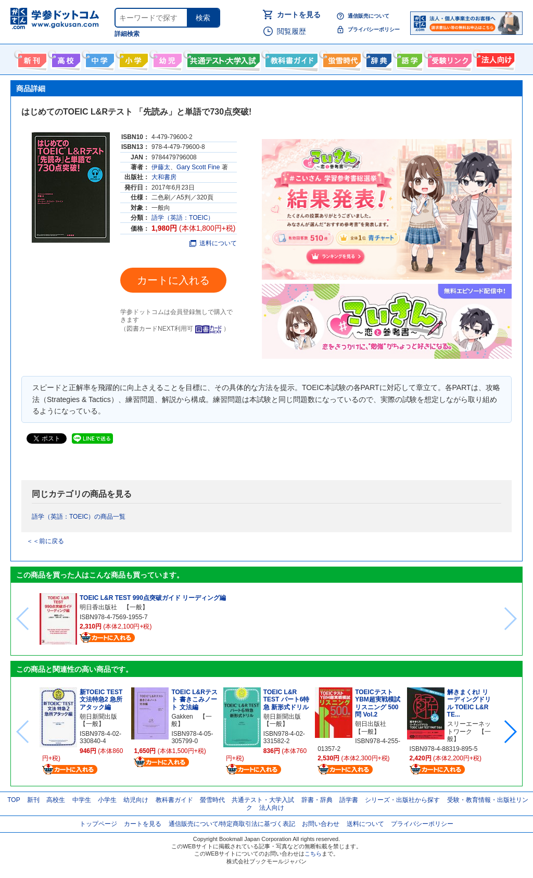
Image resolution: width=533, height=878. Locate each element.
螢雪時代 (340, 58)
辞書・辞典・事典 (377, 58)
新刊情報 (31, 58)
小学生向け (132, 58)
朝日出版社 (370, 724)
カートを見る (299, 14)
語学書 (408, 58)
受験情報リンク (448, 58)
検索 (203, 18)
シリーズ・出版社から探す (402, 800)
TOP (13, 800)
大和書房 (163, 177)
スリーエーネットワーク (469, 727)
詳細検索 (127, 33)
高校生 (55, 800)
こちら (313, 853)
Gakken (182, 716)
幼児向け (166, 58)
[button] (510, 731)
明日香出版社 (98, 607)
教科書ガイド (290, 58)
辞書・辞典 (317, 800)
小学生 (107, 800)
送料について (213, 243)
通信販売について (368, 16)
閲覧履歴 (291, 31)
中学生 (81, 800)
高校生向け (65, 58)
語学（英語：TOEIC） (182, 217)
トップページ (98, 823)
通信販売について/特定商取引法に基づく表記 (232, 823)
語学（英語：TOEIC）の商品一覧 (78, 516)
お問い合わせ (320, 823)
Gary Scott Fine (198, 167)
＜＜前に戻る (45, 541)
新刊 (33, 800)
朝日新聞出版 (98, 716)
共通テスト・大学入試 (222, 58)
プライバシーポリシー (374, 29)
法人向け (494, 58)
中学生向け (99, 58)
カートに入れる (173, 280)
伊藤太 (160, 167)
